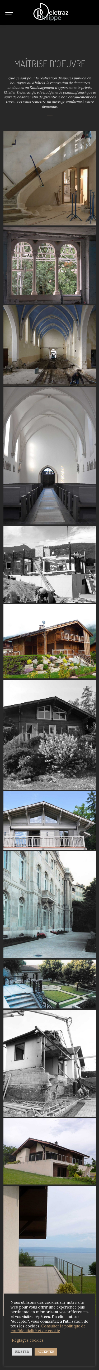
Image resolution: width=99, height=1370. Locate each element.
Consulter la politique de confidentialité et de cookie (48, 1328)
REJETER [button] (22, 1351)
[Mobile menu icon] (9, 12)
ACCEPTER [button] (46, 1351)
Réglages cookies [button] (28, 1340)
